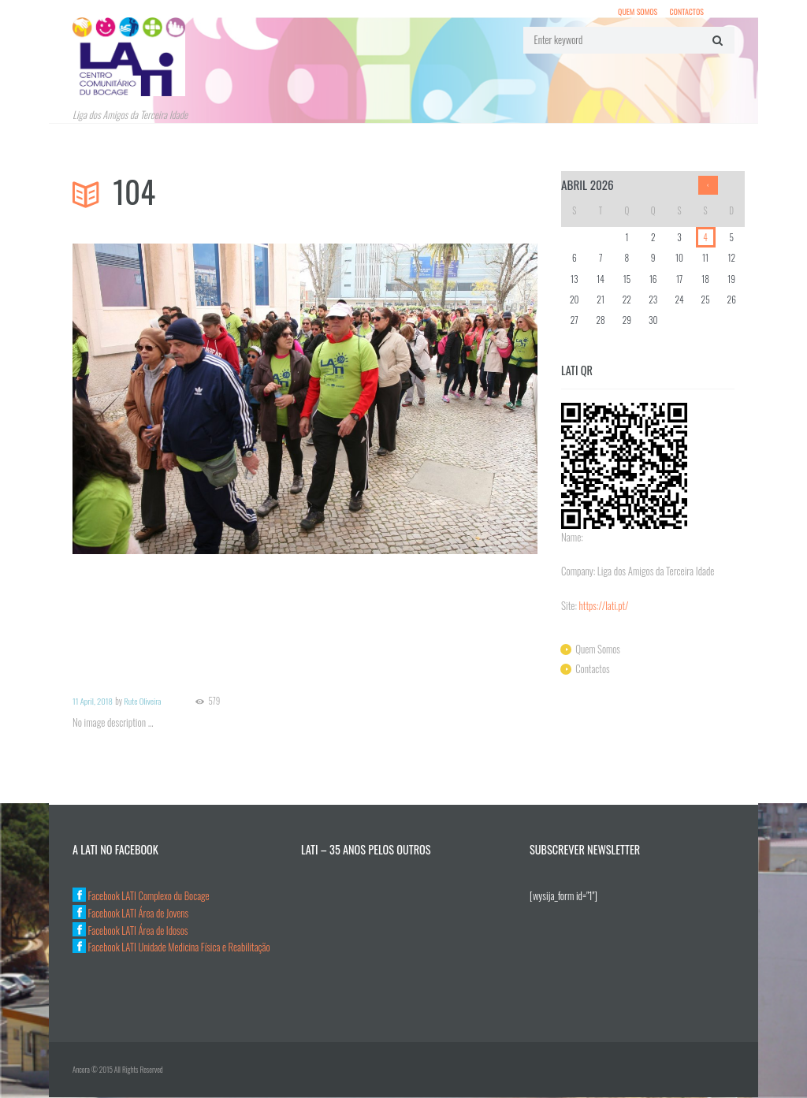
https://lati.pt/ (604, 606)
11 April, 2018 (93, 701)
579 (215, 702)
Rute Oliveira (143, 701)
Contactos (686, 11)
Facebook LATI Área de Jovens (132, 913)
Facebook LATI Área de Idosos (131, 930)
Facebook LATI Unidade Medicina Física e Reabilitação (173, 947)
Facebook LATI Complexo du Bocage (142, 896)
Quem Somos (636, 11)
